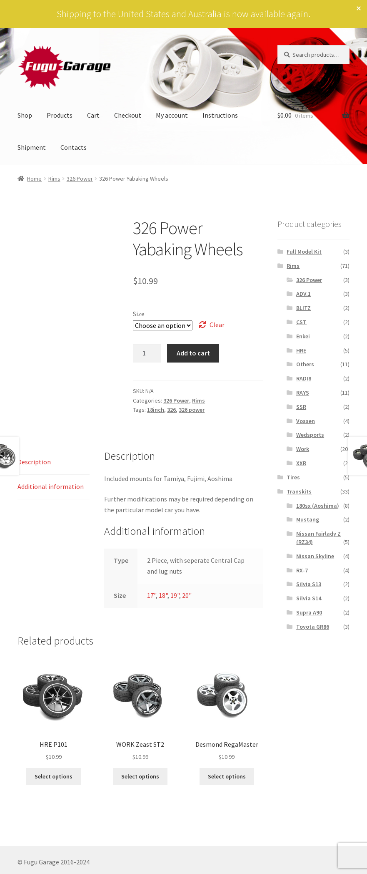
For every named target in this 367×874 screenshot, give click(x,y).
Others (305, 364)
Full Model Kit (304, 251)
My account (172, 115)
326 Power (80, 178)
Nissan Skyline (315, 556)
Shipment (31, 147)
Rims (54, 178)
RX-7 (302, 570)
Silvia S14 (308, 598)
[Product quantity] (147, 353)
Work (302, 449)
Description (34, 462)
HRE (301, 350)
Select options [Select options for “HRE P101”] (53, 776)
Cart (93, 115)
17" (151, 595)
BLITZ (303, 308)
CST (301, 322)
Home (34, 178)
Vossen (305, 421)
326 (171, 409)
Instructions (220, 115)
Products (59, 115)
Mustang (307, 519)
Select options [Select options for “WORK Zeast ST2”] (140, 776)
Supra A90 (309, 612)
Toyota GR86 (312, 626)
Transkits (299, 491)
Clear (217, 324)
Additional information (50, 486)
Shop (24, 115)
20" (187, 595)
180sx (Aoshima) (317, 505)
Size (139, 314)
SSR (301, 407)
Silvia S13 (308, 584)
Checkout (127, 115)
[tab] (53, 462)
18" (163, 595)
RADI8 (303, 378)
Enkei (303, 336)
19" (174, 595)
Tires (293, 477)
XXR (301, 463)
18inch (155, 409)
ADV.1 (303, 293)
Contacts (73, 147)
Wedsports (310, 434)
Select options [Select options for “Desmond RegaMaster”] (227, 776)
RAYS (302, 392)
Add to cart (193, 353)
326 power (192, 409)
